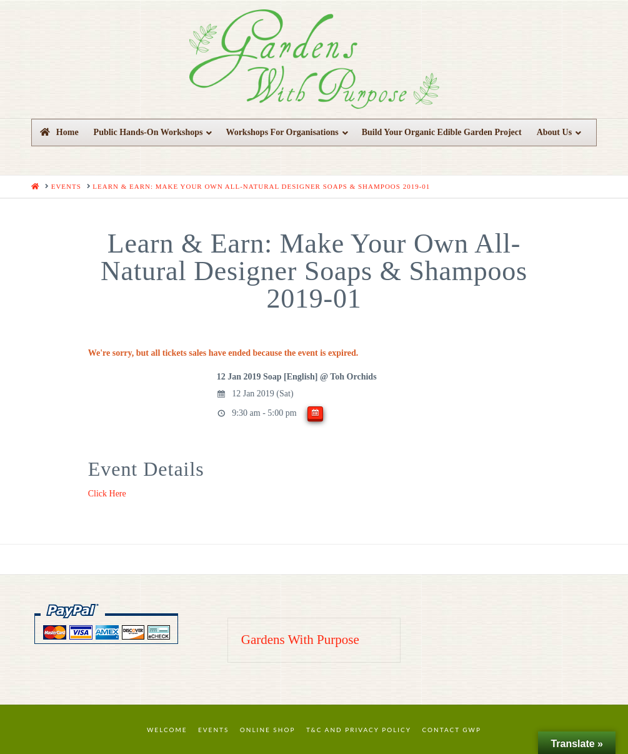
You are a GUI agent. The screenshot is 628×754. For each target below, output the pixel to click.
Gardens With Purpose (300, 639)
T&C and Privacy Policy (358, 729)
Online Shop (268, 729)
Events (213, 729)
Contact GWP (451, 729)
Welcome (167, 729)
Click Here (107, 493)
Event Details (146, 469)
